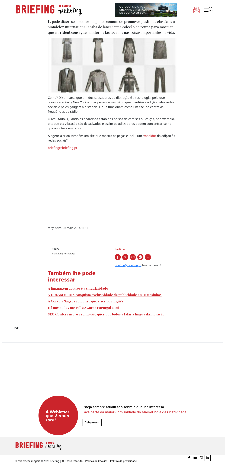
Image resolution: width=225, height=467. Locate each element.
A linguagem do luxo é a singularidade (78, 288)
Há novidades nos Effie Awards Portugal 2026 (83, 307)
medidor (150, 136)
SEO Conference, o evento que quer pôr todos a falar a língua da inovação (106, 314)
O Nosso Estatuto (72, 461)
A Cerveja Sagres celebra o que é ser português (85, 301)
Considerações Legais (27, 461)
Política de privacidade (123, 461)
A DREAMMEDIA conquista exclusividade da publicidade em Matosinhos (105, 294)
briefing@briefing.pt (62, 148)
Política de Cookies (96, 461)
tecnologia (69, 253)
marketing (57, 253)
